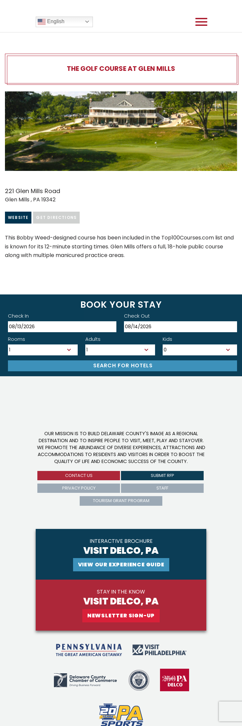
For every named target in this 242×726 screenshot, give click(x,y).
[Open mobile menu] (201, 22)
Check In (18, 315)
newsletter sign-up (121, 615)
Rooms (16, 339)
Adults (93, 339)
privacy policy (79, 488)
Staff (162, 488)
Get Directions (56, 217)
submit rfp (162, 475)
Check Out (137, 315)
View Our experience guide (121, 564)
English (51, 22)
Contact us (79, 475)
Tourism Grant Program (121, 500)
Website (18, 217)
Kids (167, 339)
